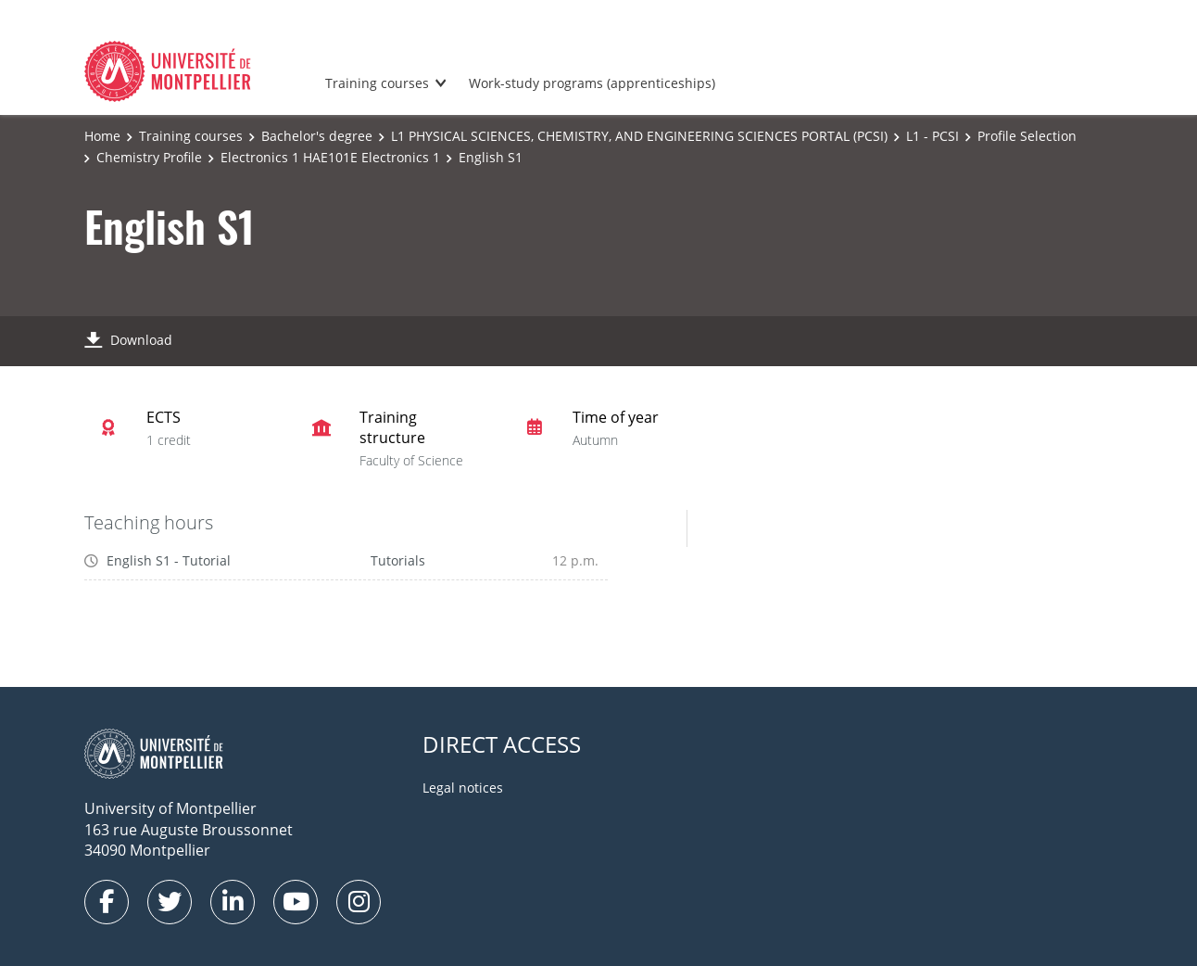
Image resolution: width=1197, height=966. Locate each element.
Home (102, 136)
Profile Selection (1027, 136)
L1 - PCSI (932, 136)
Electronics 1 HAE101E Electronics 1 (330, 157)
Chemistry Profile (149, 157)
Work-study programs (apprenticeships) (592, 83)
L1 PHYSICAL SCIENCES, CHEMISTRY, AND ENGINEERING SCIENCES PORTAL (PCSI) (639, 136)
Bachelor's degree (316, 136)
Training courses (377, 83)
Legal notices (462, 787)
